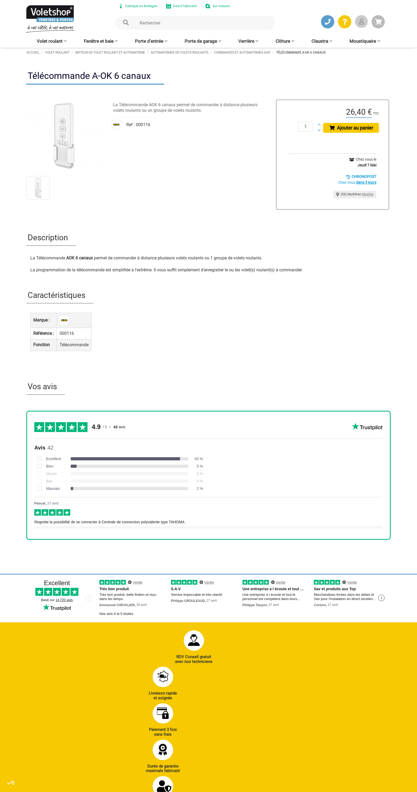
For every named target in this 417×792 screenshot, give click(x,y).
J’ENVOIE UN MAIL (108, 752)
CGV (113, 785)
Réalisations (297, 730)
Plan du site (167, 785)
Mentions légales (137, 785)
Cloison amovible (232, 759)
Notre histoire (347, 715)
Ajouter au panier (352, 128)
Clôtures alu (176, 759)
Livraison (295, 766)
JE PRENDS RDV (56, 752)
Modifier (368, 194)
